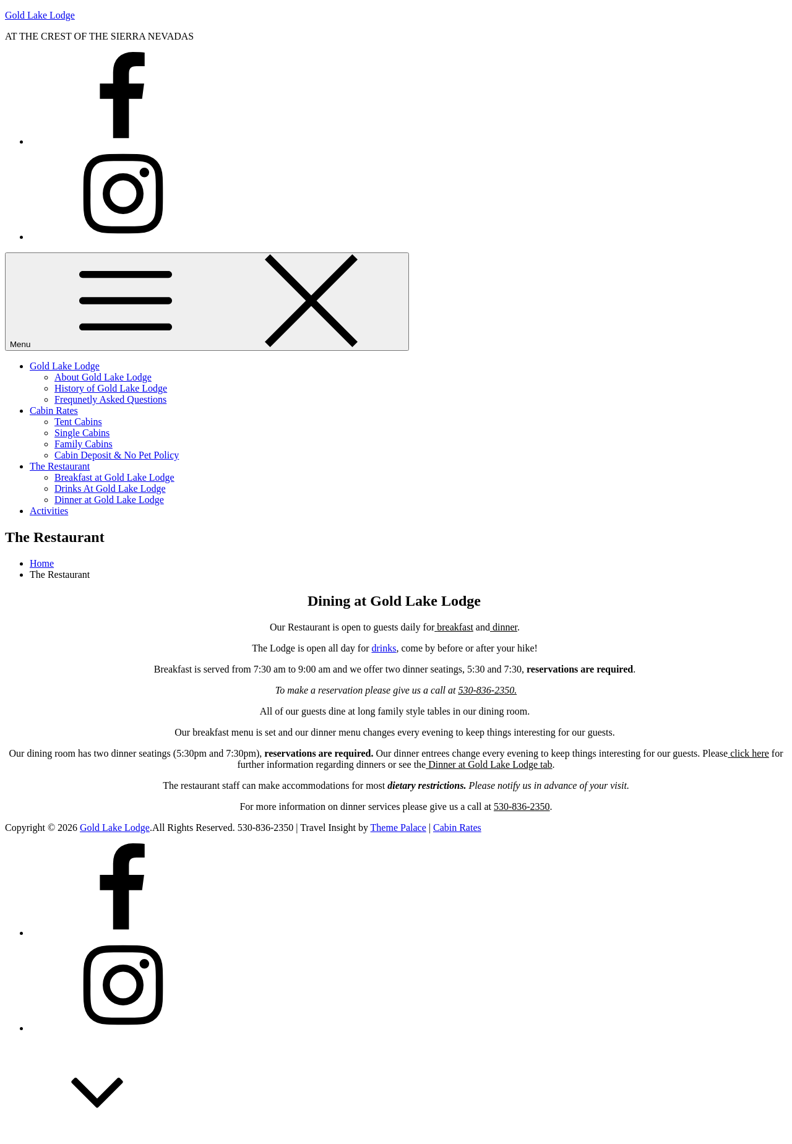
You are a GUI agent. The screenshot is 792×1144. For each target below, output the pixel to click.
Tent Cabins (78, 421)
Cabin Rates (54, 410)
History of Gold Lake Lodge (110, 388)
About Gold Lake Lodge (103, 377)
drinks (383, 648)
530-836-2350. (487, 690)
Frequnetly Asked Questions (110, 399)
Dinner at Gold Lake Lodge (109, 499)
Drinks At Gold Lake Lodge (110, 488)
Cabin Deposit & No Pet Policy (116, 455)
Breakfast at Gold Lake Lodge (114, 477)
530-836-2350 (522, 806)
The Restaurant (60, 466)
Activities (49, 510)
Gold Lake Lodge (40, 15)
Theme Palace (398, 827)
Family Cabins (83, 444)
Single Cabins (82, 433)
